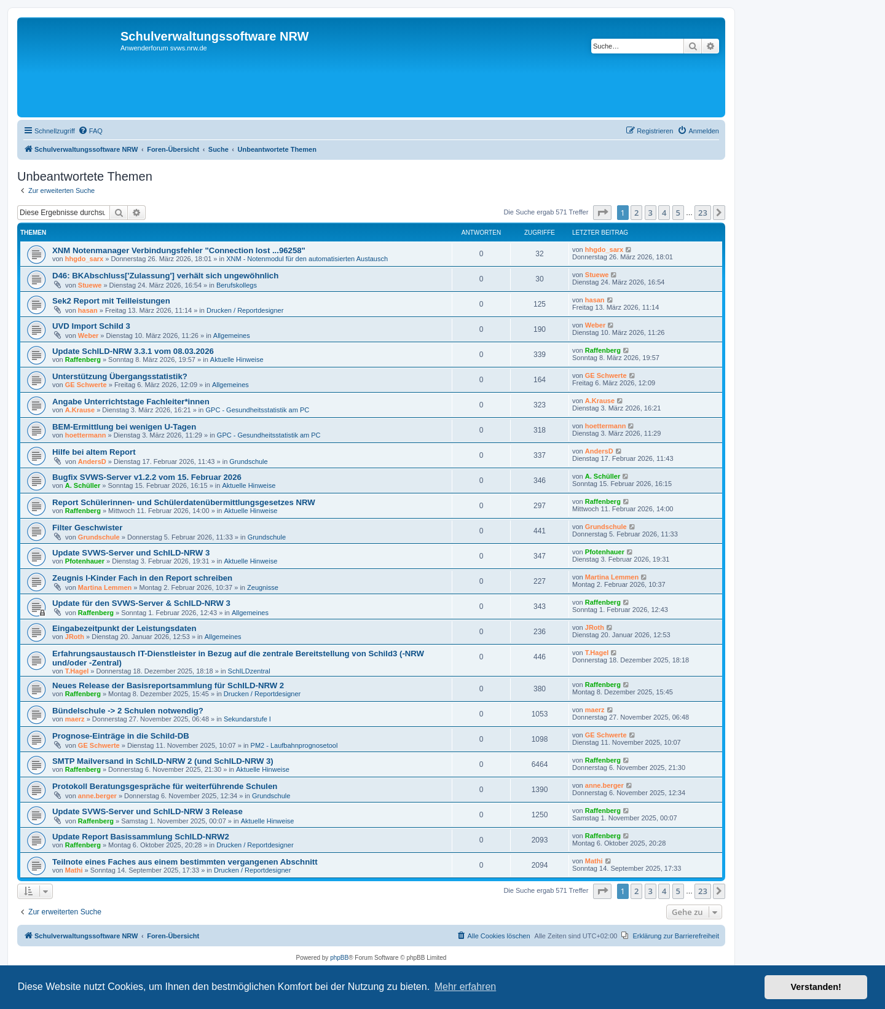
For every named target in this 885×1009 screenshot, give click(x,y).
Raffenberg (83, 359)
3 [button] (650, 212)
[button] (602, 212)
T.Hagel (77, 671)
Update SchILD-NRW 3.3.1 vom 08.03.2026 (133, 351)
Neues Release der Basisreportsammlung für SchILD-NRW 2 (168, 685)
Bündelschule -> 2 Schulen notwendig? (127, 710)
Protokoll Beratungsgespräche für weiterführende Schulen (164, 786)
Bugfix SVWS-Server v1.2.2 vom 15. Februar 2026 (147, 477)
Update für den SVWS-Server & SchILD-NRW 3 (141, 603)
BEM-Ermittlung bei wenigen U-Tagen (124, 426)
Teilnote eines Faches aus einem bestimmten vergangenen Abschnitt (185, 861)
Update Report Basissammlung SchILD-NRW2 (140, 836)
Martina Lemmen (105, 587)
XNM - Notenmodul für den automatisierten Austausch (307, 258)
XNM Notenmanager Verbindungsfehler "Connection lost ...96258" (178, 250)
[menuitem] (90, 131)
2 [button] (636, 212)
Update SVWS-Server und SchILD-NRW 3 (131, 552)
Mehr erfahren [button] (466, 986)
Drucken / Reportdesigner (244, 310)
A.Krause (80, 410)
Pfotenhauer (84, 561)
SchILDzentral (249, 671)
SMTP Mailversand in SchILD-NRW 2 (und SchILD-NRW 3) (162, 761)
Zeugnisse (262, 587)
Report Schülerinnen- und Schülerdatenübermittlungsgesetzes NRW (183, 502)
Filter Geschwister (87, 527)
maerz (75, 719)
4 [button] (664, 212)
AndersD (92, 461)
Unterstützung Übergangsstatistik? (119, 376)
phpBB (339, 957)
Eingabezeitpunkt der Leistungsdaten (124, 628)
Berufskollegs (236, 285)
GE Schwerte (86, 384)
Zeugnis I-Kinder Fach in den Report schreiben (142, 578)
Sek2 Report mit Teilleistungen (111, 300)
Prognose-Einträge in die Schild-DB (120, 735)
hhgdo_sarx (84, 258)
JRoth (74, 636)
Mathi (74, 870)
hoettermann (85, 435)
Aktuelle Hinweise (237, 359)
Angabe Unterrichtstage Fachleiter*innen (131, 401)
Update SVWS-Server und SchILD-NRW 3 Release (147, 811)
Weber (88, 335)
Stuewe (90, 285)
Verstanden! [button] (816, 987)
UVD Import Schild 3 (91, 326)
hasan (88, 310)
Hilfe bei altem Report (94, 452)
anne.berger (97, 795)
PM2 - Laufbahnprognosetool (294, 745)
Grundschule (248, 461)
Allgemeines (231, 335)
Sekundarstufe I (247, 719)
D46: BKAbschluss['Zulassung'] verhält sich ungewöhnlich (165, 275)
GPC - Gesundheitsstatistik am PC (258, 410)
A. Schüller (82, 485)
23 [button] (702, 212)
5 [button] (678, 212)
